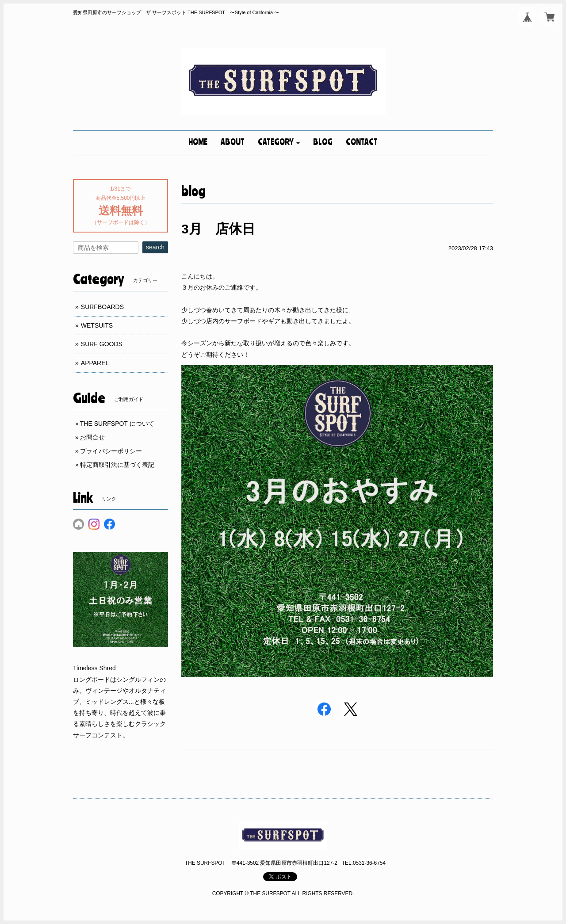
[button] (278, 142)
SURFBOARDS (102, 306)
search (155, 247)
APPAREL (95, 363)
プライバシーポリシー (111, 450)
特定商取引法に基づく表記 (117, 464)
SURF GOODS (101, 343)
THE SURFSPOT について (117, 423)
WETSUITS (97, 325)
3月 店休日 (218, 228)
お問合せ (92, 437)
